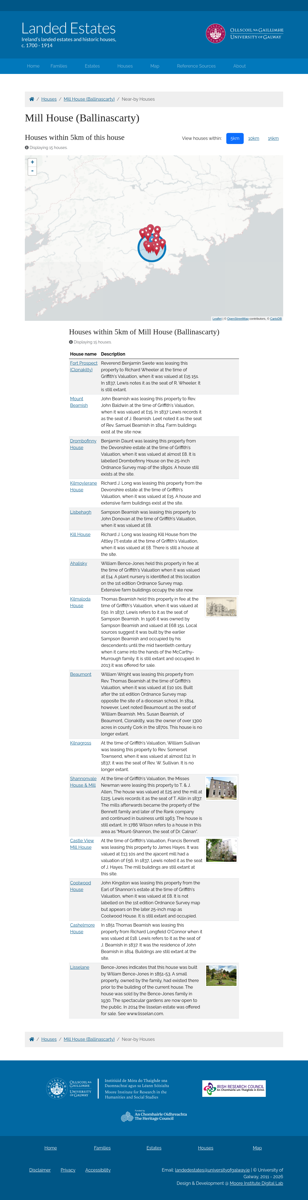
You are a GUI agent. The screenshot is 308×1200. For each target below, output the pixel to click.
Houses (125, 66)
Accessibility (98, 1170)
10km (253, 138)
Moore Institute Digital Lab (256, 1183)
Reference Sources (196, 66)
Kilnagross (80, 743)
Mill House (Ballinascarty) (89, 99)
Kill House (80, 534)
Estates (92, 66)
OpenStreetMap (238, 318)
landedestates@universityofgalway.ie (212, 1170)
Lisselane (79, 967)
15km (273, 138)
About (239, 66)
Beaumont (80, 674)
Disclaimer (40, 1170)
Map (155, 66)
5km (235, 138)
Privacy (68, 1170)
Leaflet (217, 318)
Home (33, 66)
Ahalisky (78, 563)
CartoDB (276, 318)
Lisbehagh (80, 512)
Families (59, 66)
